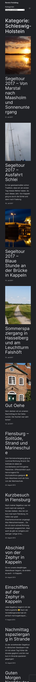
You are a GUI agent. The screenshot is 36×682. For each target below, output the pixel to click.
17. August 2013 (10, 619)
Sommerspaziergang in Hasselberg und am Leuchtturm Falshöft (17, 340)
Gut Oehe (14, 405)
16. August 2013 (10, 663)
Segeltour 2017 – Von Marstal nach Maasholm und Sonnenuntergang (17, 95)
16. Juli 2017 (9, 203)
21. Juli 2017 (9, 117)
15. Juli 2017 (9, 280)
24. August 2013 (10, 485)
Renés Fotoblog (11, 3)
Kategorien (9, 7)
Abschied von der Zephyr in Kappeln (14, 554)
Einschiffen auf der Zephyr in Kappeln (16, 594)
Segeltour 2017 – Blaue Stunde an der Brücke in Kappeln (16, 263)
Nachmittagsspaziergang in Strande (17, 634)
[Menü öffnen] (30, 8)
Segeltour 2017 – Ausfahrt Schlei (15, 172)
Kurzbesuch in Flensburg (17, 497)
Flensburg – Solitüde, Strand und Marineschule (17, 443)
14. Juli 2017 (9, 424)
